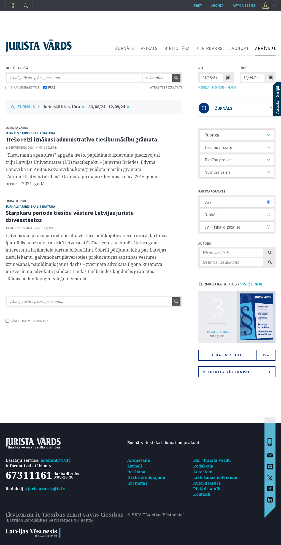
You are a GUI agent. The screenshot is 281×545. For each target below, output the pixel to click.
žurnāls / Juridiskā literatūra (30, 133)
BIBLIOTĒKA (177, 48)
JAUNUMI (238, 48)
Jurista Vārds (17, 127)
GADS (232, 87)
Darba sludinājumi (146, 477)
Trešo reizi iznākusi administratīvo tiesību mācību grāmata (81, 139)
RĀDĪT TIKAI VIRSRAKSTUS (27, 321)
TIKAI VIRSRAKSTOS (22, 87)
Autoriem (203, 471)
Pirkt (197, 5)
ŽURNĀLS (124, 48)
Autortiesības (207, 483)
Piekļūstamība (208, 488)
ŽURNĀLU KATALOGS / (231, 284)
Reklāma (136, 471)
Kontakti (202, 494)
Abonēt (217, 5)
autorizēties (244, 5)
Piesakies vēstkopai (237, 372)
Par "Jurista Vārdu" (213, 460)
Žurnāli (134, 466)
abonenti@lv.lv (56, 460)
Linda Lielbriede (18, 201)
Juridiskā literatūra (61, 106)
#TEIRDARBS (210, 48)
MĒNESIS (218, 87)
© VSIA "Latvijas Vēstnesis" (155, 514)
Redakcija (203, 466)
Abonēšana (138, 460)
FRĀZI (49, 87)
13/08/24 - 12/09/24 (107, 106)
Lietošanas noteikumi (215, 477)
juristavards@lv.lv (46, 488)
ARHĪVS (262, 48)
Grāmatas (137, 483)
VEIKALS (149, 48)
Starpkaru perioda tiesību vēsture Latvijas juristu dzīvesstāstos (70, 216)
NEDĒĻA (203, 87)
